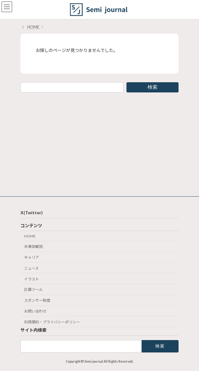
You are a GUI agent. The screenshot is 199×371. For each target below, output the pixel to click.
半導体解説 (33, 246)
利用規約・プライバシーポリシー (52, 321)
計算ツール (33, 289)
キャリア (31, 257)
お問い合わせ (35, 311)
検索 (152, 87)
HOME (30, 235)
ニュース (31, 268)
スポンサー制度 (37, 300)
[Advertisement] (99, 144)
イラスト (31, 278)
